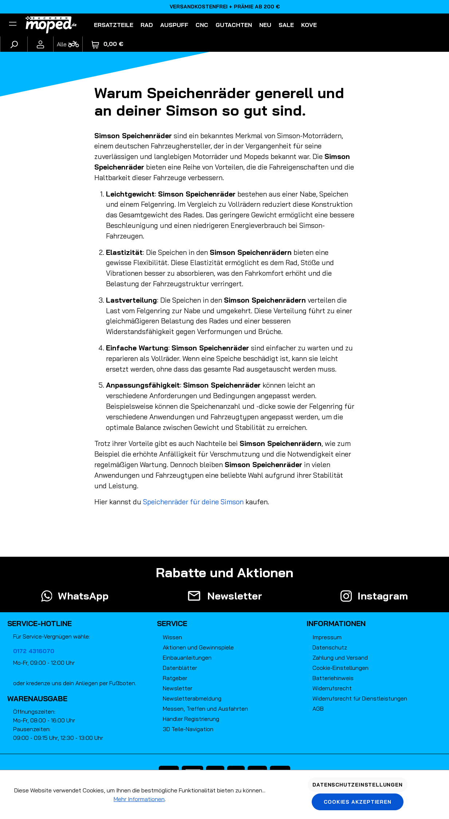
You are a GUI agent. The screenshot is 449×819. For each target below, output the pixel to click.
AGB (318, 708)
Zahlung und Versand (340, 657)
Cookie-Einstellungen (340, 667)
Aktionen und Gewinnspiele (198, 647)
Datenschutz (329, 647)
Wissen (172, 637)
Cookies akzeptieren (357, 802)
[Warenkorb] (108, 43)
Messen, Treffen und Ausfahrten (205, 708)
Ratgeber (175, 678)
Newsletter (177, 688)
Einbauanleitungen (187, 657)
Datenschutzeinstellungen (357, 784)
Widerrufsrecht (332, 688)
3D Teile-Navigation (188, 729)
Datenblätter (180, 667)
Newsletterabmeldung (192, 698)
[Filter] (12, 25)
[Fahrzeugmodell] (67, 44)
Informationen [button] (336, 623)
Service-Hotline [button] (39, 623)
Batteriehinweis (333, 678)
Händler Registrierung (191, 718)
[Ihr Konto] (40, 44)
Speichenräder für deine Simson (193, 501)
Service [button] (172, 623)
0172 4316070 (33, 651)
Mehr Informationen (139, 799)
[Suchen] (13, 44)
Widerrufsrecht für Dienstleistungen (359, 698)
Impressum (327, 637)
